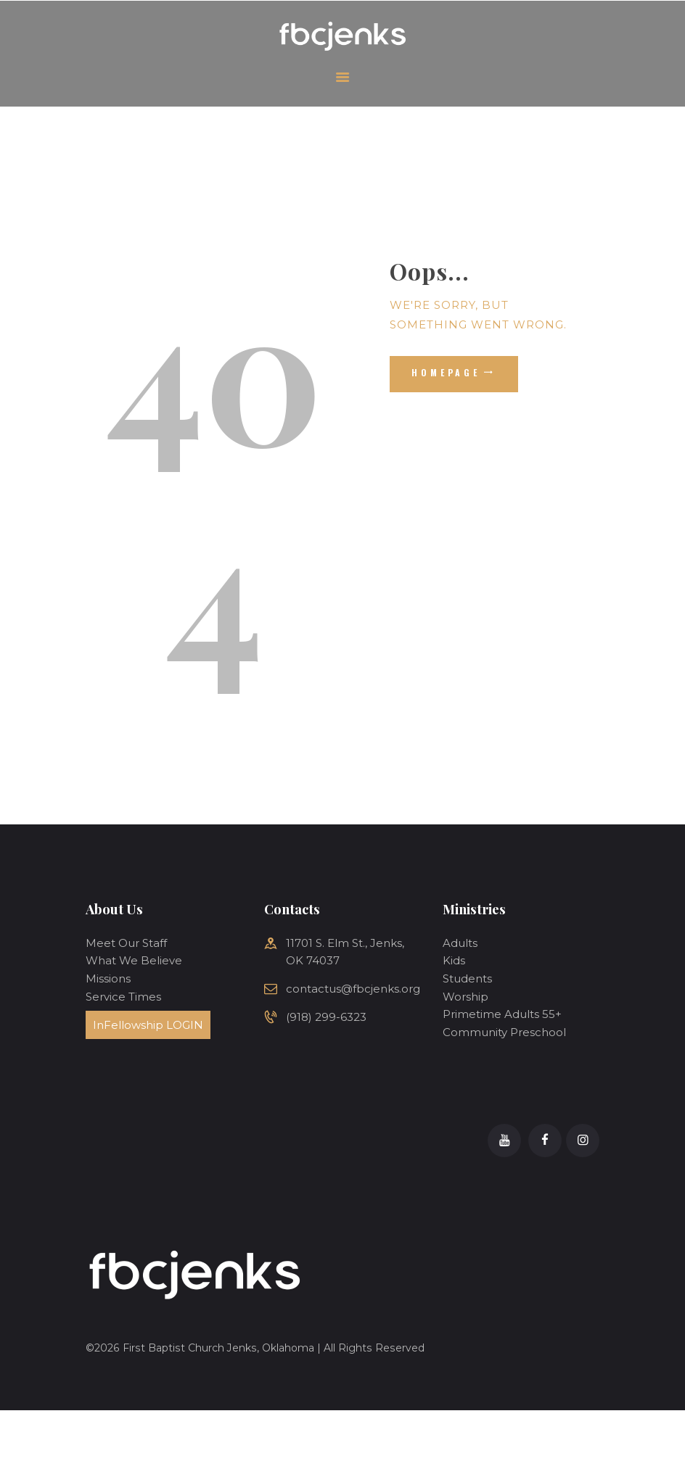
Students (467, 978)
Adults (460, 943)
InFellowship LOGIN (148, 1025)
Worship (465, 996)
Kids (454, 960)
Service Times (123, 996)
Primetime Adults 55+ (502, 1014)
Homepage (445, 372)
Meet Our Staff (126, 943)
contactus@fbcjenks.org (353, 989)
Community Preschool (504, 1032)
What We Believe (134, 960)
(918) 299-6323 (326, 1017)
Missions (108, 978)
